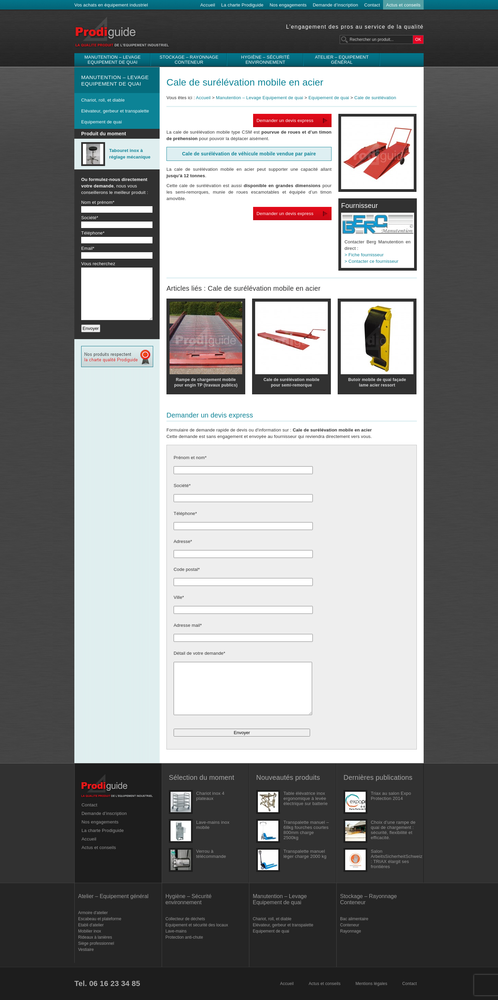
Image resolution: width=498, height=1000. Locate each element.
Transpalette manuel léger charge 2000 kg (304, 854)
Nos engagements (288, 4)
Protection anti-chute (184, 937)
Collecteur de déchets (185, 918)
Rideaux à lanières (95, 937)
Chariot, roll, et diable (103, 100)
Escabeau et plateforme (99, 918)
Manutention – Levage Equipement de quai (113, 60)
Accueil (207, 4)
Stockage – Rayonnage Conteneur (189, 60)
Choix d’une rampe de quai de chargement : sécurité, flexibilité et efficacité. (393, 830)
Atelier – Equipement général (342, 60)
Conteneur (349, 925)
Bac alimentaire (354, 918)
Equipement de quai (101, 121)
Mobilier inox (89, 931)
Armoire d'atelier (93, 912)
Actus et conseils (403, 4)
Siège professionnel (96, 943)
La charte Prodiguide (242, 4)
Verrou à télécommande (211, 854)
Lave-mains (176, 931)
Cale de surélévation (375, 97)
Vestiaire (86, 949)
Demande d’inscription (335, 4)
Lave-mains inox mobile (213, 825)
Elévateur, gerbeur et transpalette (115, 110)
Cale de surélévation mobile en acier (244, 82)
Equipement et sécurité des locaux (196, 925)
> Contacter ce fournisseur (371, 261)
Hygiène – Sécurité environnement (265, 60)
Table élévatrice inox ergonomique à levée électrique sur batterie (305, 798)
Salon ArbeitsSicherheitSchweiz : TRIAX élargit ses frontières (393, 859)
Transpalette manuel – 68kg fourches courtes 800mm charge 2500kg (306, 830)
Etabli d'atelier (91, 925)
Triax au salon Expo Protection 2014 (391, 796)
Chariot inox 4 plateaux (210, 796)
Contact (372, 4)
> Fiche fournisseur (364, 254)
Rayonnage (350, 931)
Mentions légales (371, 983)
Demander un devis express (285, 120)
